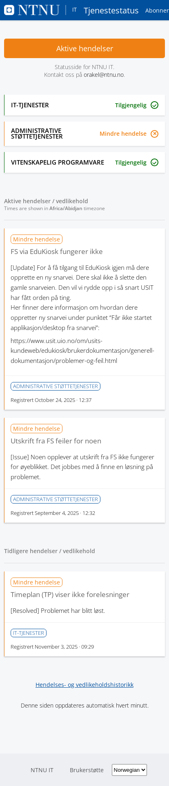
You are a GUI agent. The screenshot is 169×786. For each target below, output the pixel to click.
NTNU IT (42, 770)
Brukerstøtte (87, 770)
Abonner (157, 10)
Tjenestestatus (71, 10)
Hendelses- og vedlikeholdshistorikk (84, 684)
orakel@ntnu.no (104, 74)
